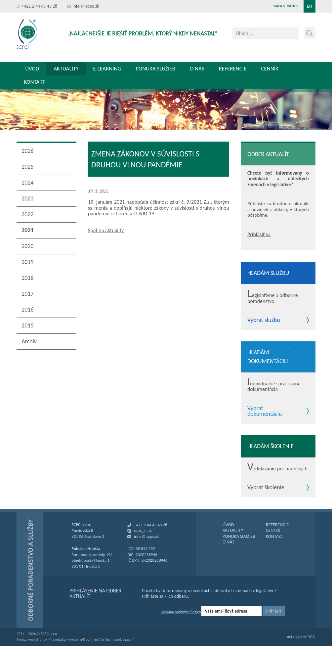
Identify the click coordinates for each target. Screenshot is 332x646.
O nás (197, 68)
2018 (27, 277)
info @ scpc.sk (85, 6)
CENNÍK (273, 530)
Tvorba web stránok (32, 639)
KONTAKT (274, 536)
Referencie (233, 68)
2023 (27, 198)
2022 (27, 214)
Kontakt (34, 81)
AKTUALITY (233, 530)
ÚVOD (228, 525)
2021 (27, 230)
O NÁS (228, 542)
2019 (27, 262)
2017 (27, 293)
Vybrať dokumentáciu (264, 411)
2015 (27, 325)
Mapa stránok (285, 6)
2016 (27, 309)
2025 (27, 166)
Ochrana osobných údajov (181, 612)
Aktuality (66, 68)
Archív (29, 341)
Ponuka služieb (155, 68)
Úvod (32, 68)
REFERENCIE (277, 525)
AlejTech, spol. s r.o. (115, 639)
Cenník (269, 68)
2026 (27, 150)
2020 (27, 246)
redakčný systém (68, 639)
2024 (27, 182)
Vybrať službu (263, 320)
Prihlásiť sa (258, 234)
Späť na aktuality (106, 230)
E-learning (107, 68)
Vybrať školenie (265, 488)
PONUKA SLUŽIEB (239, 536)
